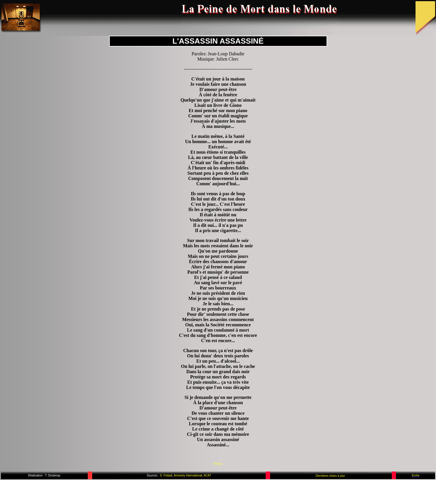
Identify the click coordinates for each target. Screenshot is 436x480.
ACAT (207, 475)
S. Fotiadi (166, 475)
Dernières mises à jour (330, 475)
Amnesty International (187, 475)
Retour (218, 463)
